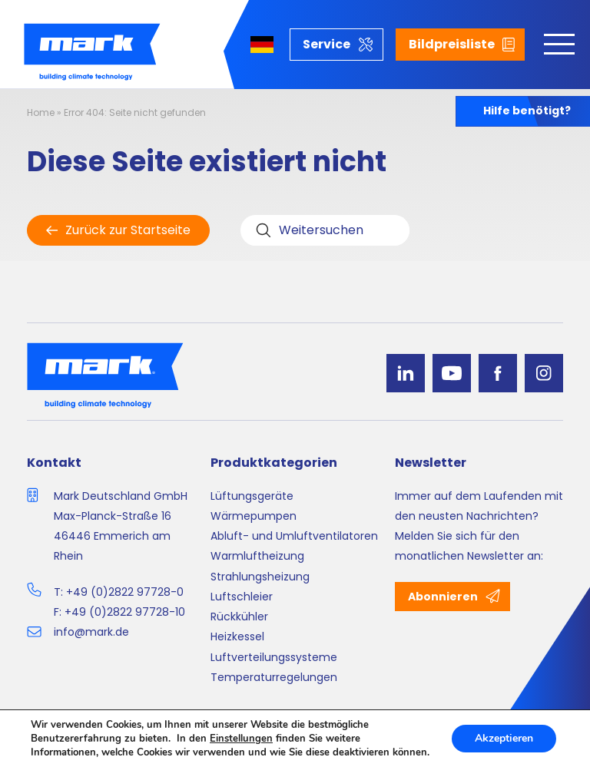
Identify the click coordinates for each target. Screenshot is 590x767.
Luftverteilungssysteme (273, 657)
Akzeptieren (504, 738)
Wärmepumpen (253, 516)
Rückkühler (239, 616)
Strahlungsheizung (260, 576)
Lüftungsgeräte (251, 496)
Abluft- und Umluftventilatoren (294, 536)
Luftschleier (241, 596)
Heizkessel (237, 636)
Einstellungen (241, 739)
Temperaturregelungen (273, 677)
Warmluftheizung (257, 556)
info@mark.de (91, 632)
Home (41, 112)
